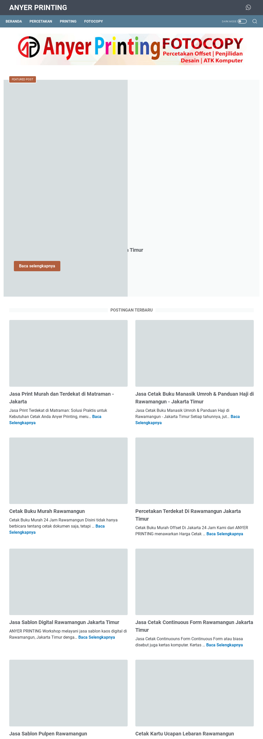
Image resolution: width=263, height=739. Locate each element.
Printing (71, 21)
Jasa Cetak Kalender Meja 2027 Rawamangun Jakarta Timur (220, 490)
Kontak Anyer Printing (123, 720)
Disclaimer (182, 720)
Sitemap (94, 720)
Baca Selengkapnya (68, 254)
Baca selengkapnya (120, 135)
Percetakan (44, 21)
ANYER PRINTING (38, 7)
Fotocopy (97, 21)
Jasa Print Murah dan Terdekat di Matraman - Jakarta (217, 379)
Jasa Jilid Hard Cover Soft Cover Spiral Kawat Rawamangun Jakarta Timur (221, 250)
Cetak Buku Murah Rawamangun (47, 334)
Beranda (17, 21)
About (78, 720)
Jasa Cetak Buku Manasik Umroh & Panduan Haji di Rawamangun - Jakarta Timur (133, 233)
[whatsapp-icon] (250, 7)
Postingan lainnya (91, 690)
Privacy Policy (157, 720)
